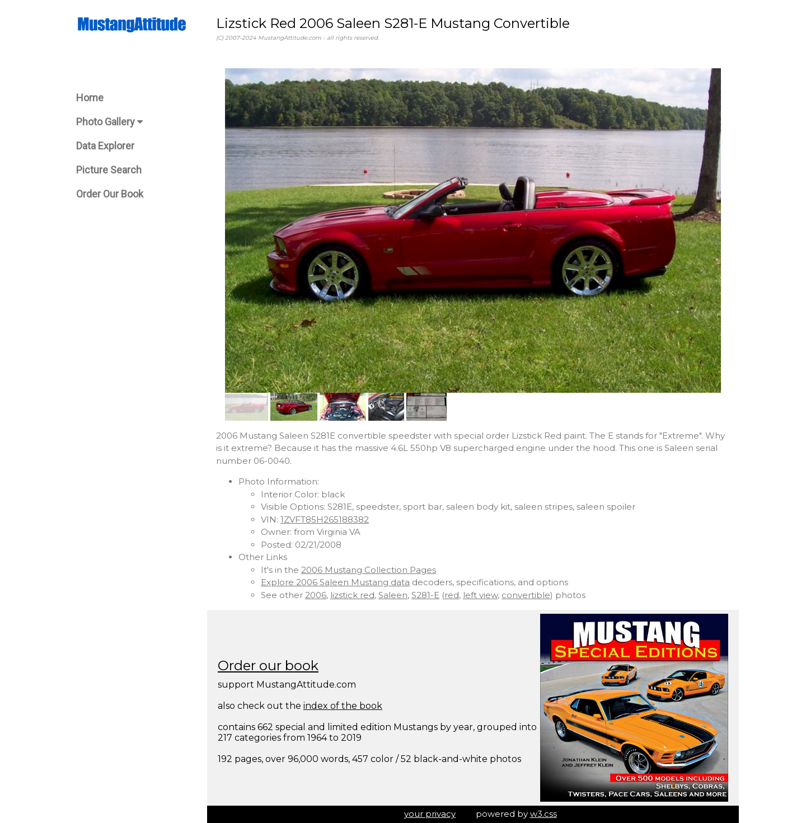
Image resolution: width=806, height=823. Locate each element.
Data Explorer (105, 146)
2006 (315, 595)
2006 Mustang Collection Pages (368, 570)
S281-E (425, 595)
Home (90, 98)
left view (480, 595)
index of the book (342, 705)
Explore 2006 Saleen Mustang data (335, 582)
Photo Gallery (109, 122)
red (451, 595)
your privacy (430, 813)
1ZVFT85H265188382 (324, 519)
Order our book (268, 665)
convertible (526, 595)
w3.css (543, 813)
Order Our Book (109, 194)
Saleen (392, 595)
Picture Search (109, 170)
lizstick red (352, 595)
